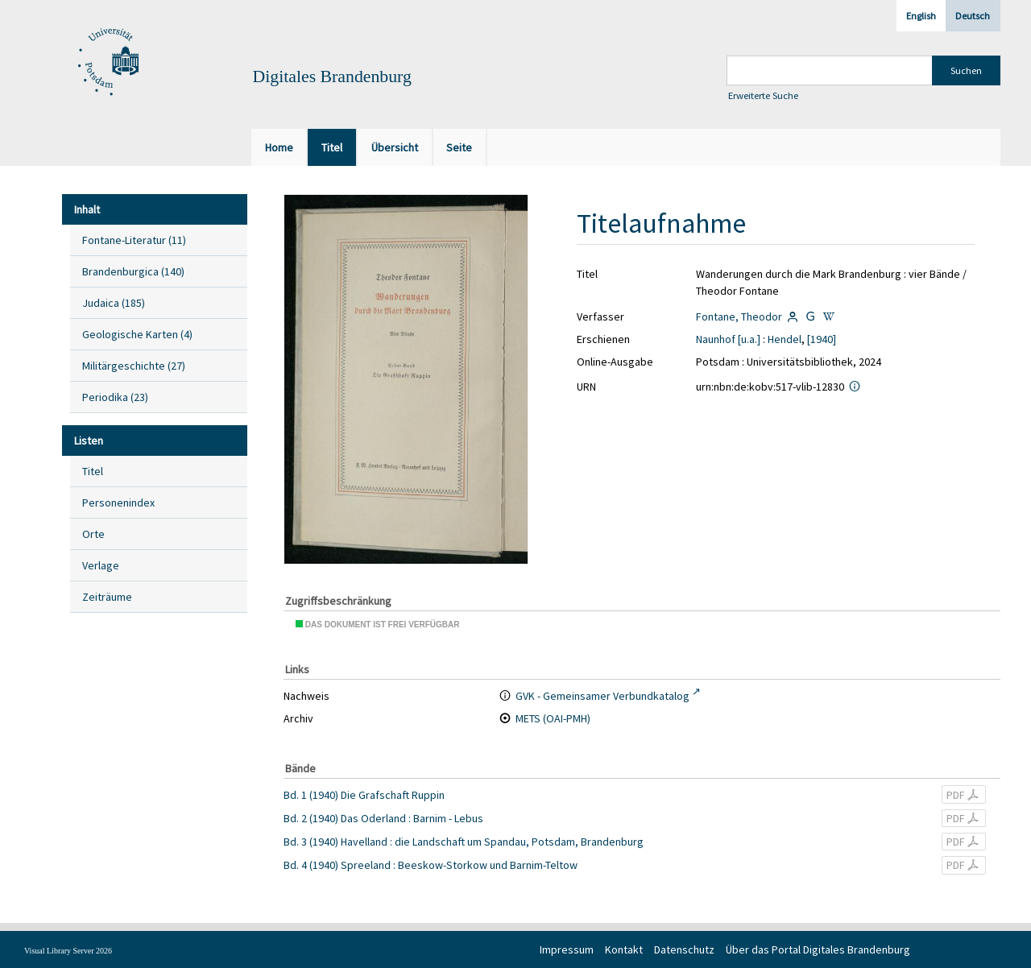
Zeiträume (107, 596)
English (921, 16)
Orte (93, 534)
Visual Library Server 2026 (68, 950)
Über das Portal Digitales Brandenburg (818, 949)
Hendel (784, 339)
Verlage (100, 565)
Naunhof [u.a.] (728, 339)
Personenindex (118, 502)
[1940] (821, 339)
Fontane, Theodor (739, 316)
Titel (92, 471)
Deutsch (972, 16)
